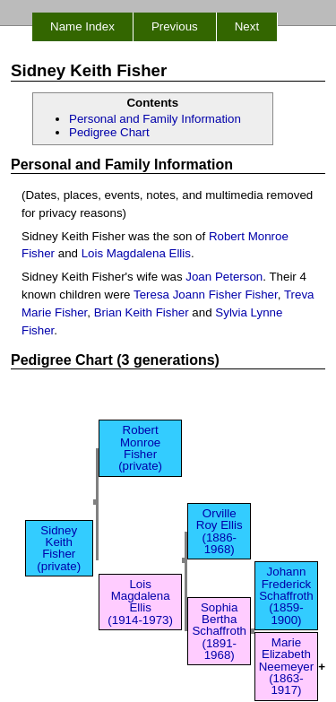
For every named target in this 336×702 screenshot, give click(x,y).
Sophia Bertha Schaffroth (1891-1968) (219, 631)
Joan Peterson (224, 276)
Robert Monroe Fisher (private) (140, 447)
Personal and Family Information (155, 119)
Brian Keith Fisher (141, 312)
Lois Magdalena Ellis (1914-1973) (140, 602)
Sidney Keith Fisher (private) (59, 548)
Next (247, 26)
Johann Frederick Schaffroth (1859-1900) (286, 595)
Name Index (82, 26)
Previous (174, 26)
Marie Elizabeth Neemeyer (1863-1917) (286, 666)
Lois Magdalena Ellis (136, 253)
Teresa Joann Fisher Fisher (206, 294)
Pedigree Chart (109, 132)
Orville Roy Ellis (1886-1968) (219, 531)
